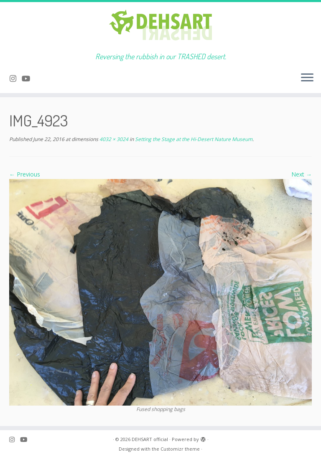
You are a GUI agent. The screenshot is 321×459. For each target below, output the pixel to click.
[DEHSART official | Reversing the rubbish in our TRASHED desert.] (160, 27)
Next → (301, 174)
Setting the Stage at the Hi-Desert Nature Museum (193, 139)
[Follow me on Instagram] (16, 78)
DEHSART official (150, 439)
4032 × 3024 (113, 139)
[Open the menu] (307, 78)
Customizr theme (180, 449)
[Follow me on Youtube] (29, 78)
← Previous (24, 174)
